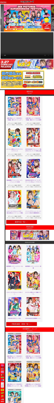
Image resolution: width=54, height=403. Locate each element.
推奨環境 (12, 394)
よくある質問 (31, 392)
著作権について (22, 397)
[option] (27, 18)
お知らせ (30, 391)
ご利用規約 (21, 391)
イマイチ (42, 364)
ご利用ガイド (13, 392)
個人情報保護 (22, 395)
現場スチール (13, 398)
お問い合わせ (31, 394)
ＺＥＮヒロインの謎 (21, 339)
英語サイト (30, 395)
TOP (11, 391)
